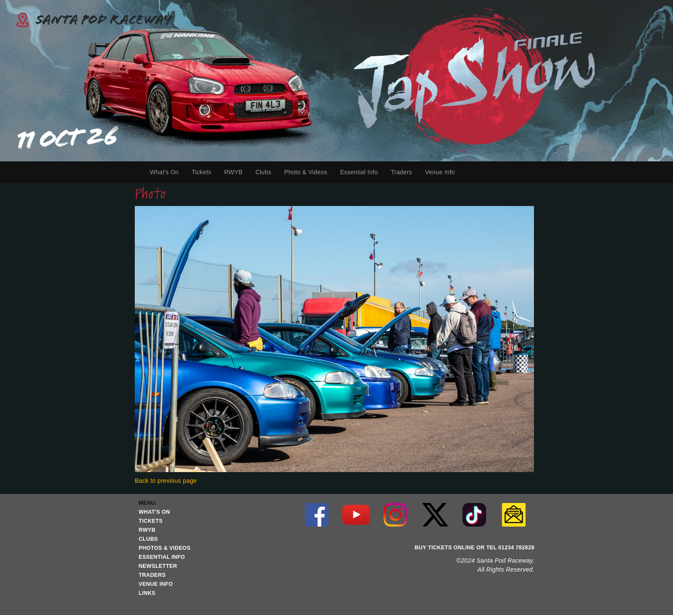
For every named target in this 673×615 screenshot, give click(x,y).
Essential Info (361, 172)
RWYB (236, 172)
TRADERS (152, 575)
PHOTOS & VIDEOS (165, 548)
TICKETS (151, 521)
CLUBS (148, 539)
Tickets (204, 172)
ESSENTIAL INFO (162, 557)
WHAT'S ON (154, 512)
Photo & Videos (305, 172)
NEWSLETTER (158, 566)
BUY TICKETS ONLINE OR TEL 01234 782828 (474, 548)
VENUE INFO (156, 584)
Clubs (266, 172)
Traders (404, 172)
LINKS (147, 593)
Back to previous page (166, 480)
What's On (167, 172)
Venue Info (443, 172)
